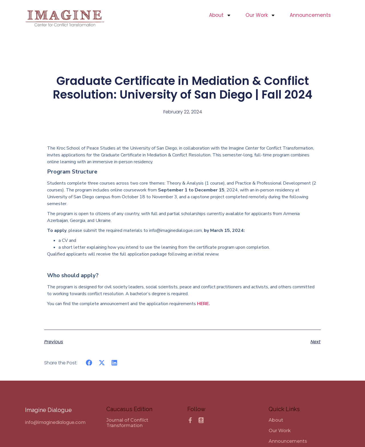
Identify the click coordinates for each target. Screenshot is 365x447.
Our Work (260, 15)
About (220, 15)
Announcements (310, 15)
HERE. (203, 304)
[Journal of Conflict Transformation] (142, 422)
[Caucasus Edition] (201, 420)
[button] (89, 363)
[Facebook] (190, 420)
